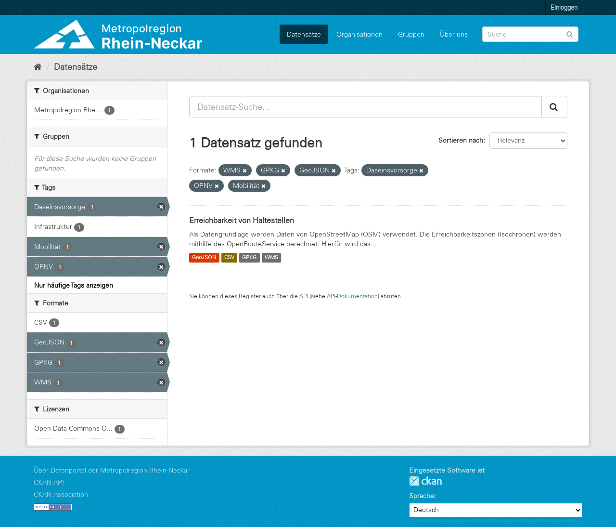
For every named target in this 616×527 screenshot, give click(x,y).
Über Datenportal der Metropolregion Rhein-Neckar (112, 470)
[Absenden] (569, 33)
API (303, 296)
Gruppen (411, 34)
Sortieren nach (460, 140)
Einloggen (564, 7)
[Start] (38, 67)
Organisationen (359, 34)
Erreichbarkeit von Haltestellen (241, 220)
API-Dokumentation (352, 296)
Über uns (454, 34)
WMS (271, 257)
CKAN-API (49, 482)
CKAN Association (61, 494)
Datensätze (304, 34)
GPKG (249, 257)
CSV (229, 257)
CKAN (425, 481)
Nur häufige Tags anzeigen (73, 285)
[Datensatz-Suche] (530, 34)
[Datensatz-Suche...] (365, 107)
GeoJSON (204, 257)
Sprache (421, 495)
